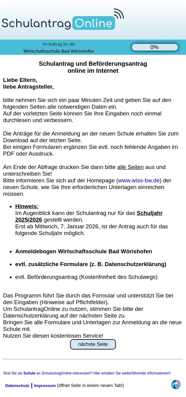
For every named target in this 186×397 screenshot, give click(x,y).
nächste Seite (93, 344)
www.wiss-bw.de (138, 180)
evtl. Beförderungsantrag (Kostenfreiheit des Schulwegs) (86, 277)
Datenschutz (17, 385)
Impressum (45, 385)
